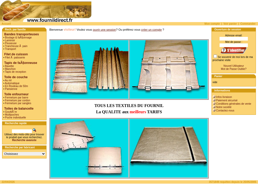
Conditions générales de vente (233, 103)
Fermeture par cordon (17, 100)
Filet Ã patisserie (15, 57)
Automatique (12, 83)
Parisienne (11, 89)
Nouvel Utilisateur (233, 65)
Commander (247, 23)
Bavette (9, 66)
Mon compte (212, 23)
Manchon (10, 69)
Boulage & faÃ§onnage (18, 37)
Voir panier (230, 23)
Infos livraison (224, 97)
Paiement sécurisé (226, 100)
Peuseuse (10, 43)
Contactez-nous (225, 110)
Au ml (8, 80)
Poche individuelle (15, 117)
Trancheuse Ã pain (16, 46)
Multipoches (12, 114)
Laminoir (10, 40)
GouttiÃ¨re (11, 111)
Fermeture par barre (16, 97)
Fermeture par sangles (18, 103)
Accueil (6, 23)
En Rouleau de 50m (16, 86)
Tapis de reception (15, 71)
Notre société (223, 107)
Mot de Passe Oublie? (233, 69)
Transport (10, 49)
